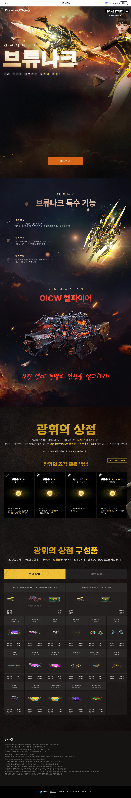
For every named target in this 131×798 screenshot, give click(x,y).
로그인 (124, 3)
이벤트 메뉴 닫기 (2, 8)
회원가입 (115, 3)
